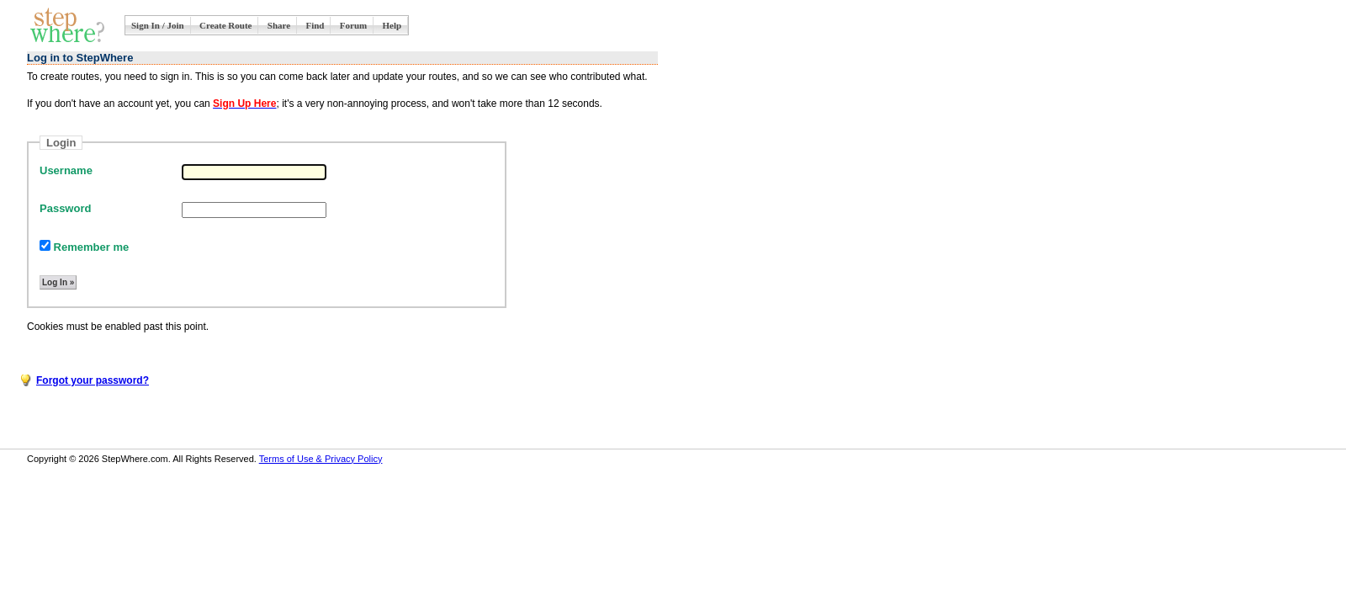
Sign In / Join (157, 25)
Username (66, 170)
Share (279, 25)
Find (314, 25)
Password (65, 208)
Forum (353, 25)
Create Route (225, 25)
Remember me (84, 247)
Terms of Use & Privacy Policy (321, 459)
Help (392, 25)
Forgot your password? (92, 380)
